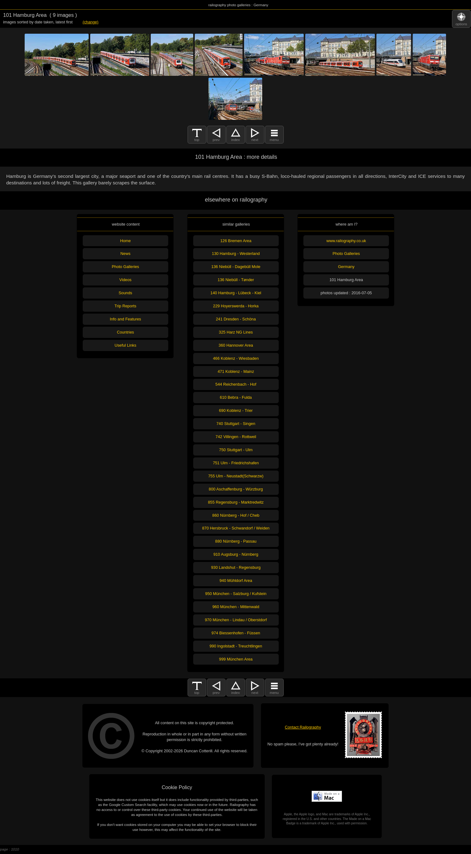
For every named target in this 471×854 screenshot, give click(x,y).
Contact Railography (303, 727)
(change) (91, 22)
